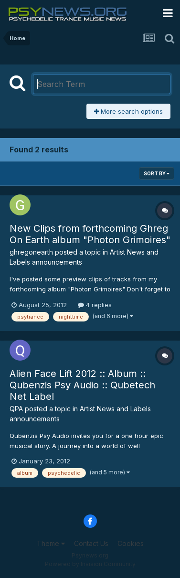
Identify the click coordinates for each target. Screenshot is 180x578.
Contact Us (91, 543)
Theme (51, 543)
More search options (128, 111)
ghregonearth (31, 252)
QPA (16, 409)
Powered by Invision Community (90, 563)
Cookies (130, 543)
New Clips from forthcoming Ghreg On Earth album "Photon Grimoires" (90, 234)
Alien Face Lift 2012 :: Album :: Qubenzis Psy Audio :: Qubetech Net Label (82, 385)
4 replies (95, 305)
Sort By (156, 173)
